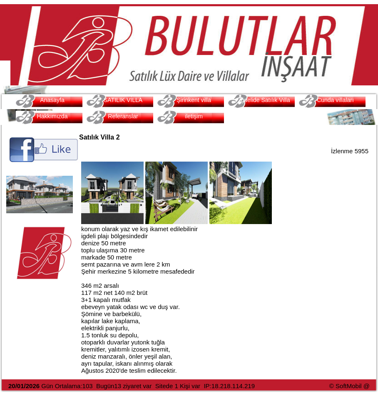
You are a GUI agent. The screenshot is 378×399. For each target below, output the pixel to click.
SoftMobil (349, 385)
